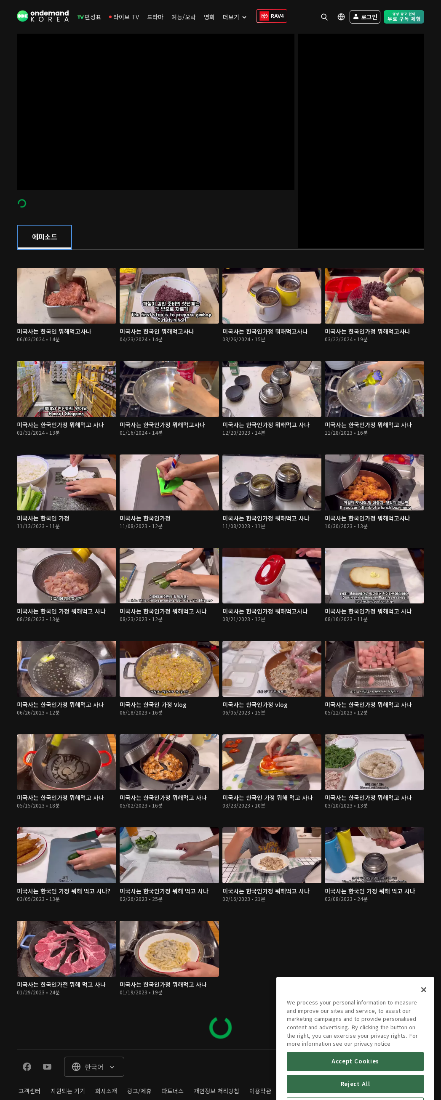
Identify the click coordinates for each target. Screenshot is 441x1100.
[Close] (423, 1018)
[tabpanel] (220, 650)
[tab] (44, 237)
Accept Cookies (355, 1090)
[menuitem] (89, 17)
